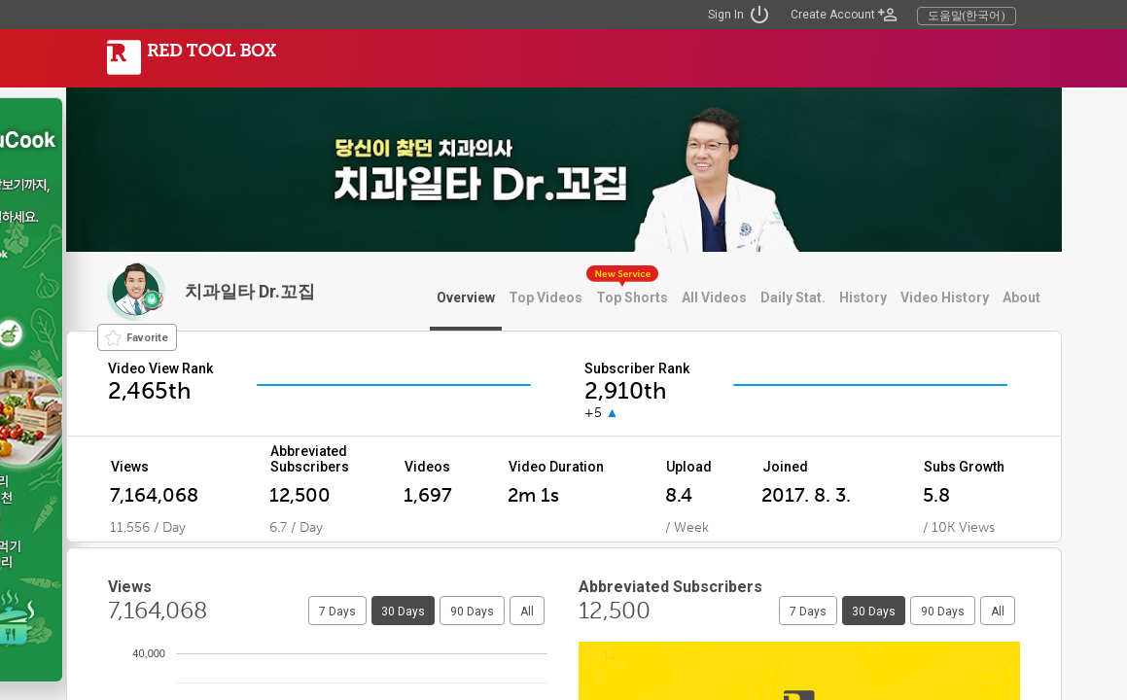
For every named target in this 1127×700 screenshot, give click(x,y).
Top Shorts (632, 297)
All (527, 611)
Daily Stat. (793, 297)
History (863, 297)
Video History (944, 297)
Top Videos (545, 297)
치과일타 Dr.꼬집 (250, 291)
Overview (466, 297)
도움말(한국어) (966, 15)
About (1021, 297)
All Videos (714, 297)
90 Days (472, 611)
